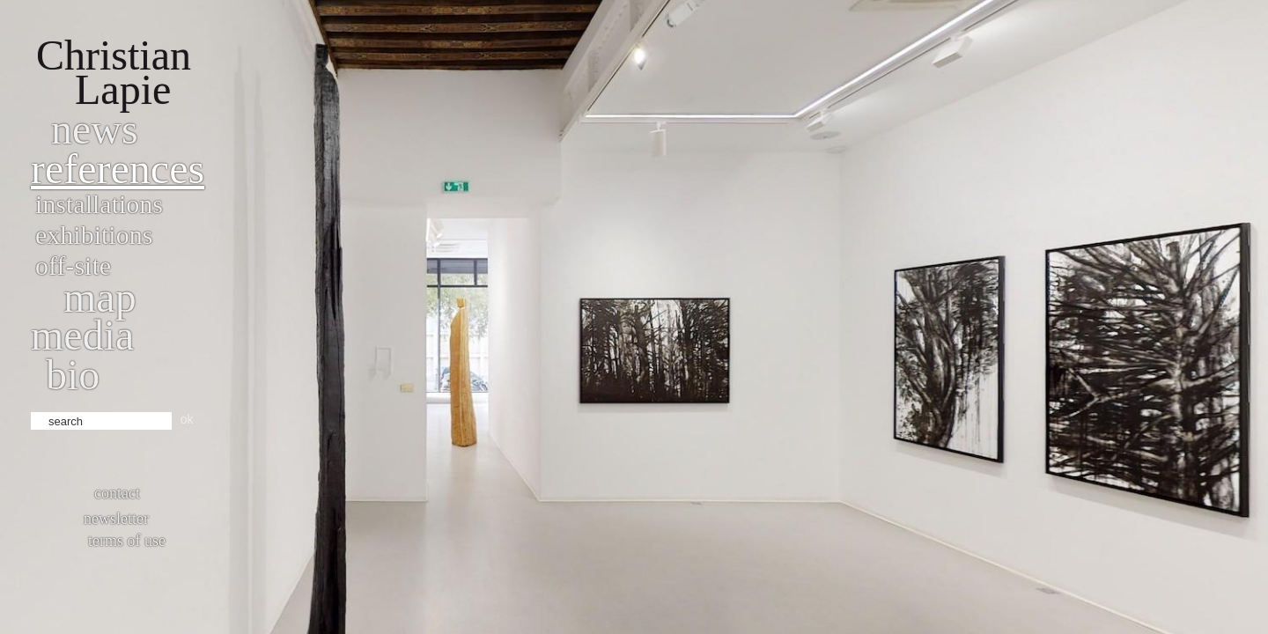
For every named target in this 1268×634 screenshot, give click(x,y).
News (94, 129)
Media (82, 335)
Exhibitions (93, 234)
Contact (117, 493)
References (117, 168)
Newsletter (116, 518)
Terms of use (127, 540)
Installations (99, 203)
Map (99, 297)
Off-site (73, 265)
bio (73, 374)
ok (187, 419)
